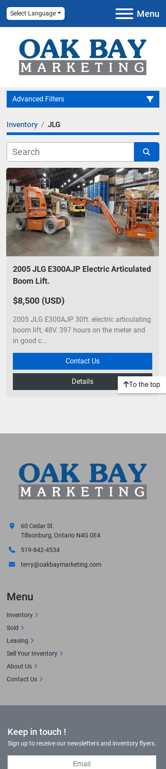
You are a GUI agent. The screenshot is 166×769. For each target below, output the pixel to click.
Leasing (17, 640)
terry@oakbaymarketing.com (61, 564)
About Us (19, 666)
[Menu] (124, 13)
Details (82, 381)
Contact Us (83, 361)
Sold (13, 627)
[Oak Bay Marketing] (83, 482)
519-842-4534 (40, 549)
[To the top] (142, 384)
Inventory (20, 614)
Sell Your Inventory (32, 653)
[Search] (70, 152)
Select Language (33, 13)
